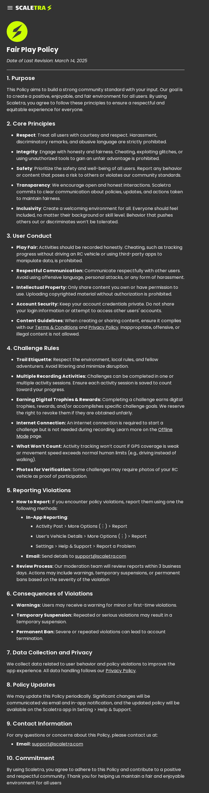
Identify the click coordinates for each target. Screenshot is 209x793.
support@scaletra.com (100, 556)
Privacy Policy (103, 327)
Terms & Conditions (56, 327)
